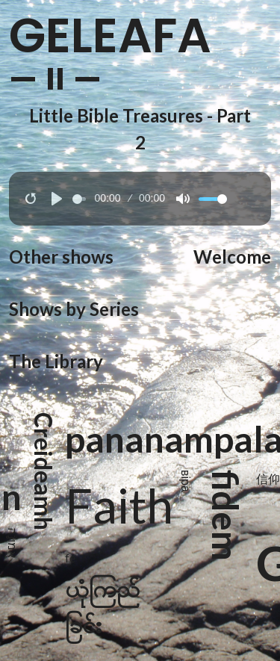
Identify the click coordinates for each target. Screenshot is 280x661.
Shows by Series (74, 309)
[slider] (79, 199)
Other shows (61, 256)
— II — (56, 79)
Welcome (232, 256)
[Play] (57, 199)
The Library (56, 361)
